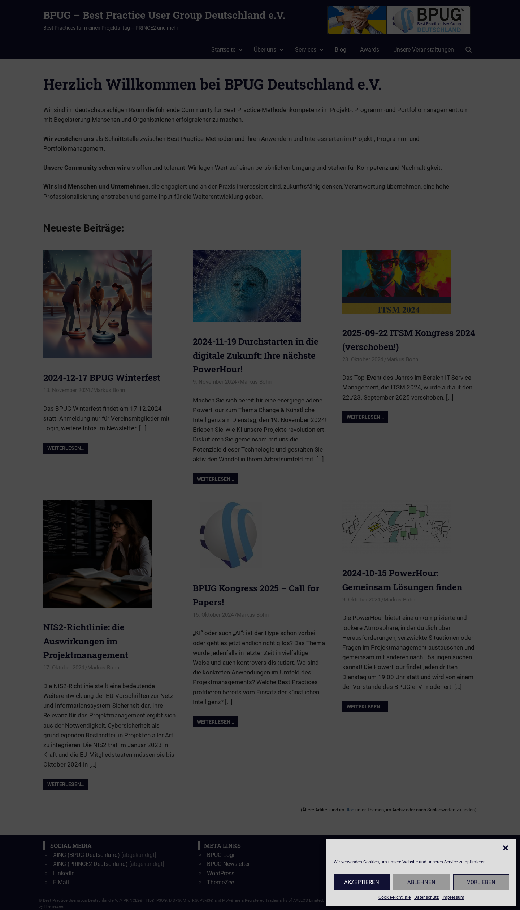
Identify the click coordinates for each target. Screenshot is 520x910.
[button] (505, 847)
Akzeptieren (361, 882)
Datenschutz (426, 897)
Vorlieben (481, 882)
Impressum (453, 897)
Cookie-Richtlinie (394, 897)
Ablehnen (421, 882)
